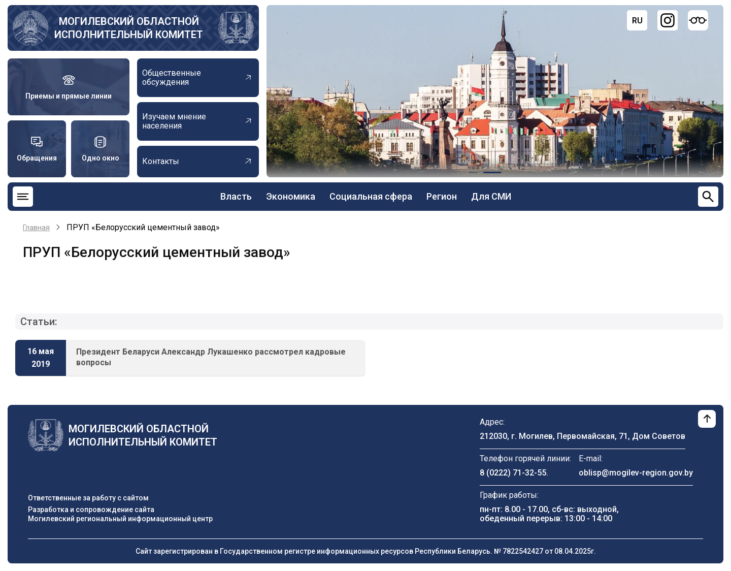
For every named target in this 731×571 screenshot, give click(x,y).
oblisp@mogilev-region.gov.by (636, 473)
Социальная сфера (370, 196)
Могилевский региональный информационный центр (120, 519)
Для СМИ (491, 196)
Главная (36, 228)
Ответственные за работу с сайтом (88, 498)
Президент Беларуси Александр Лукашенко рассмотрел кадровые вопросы (211, 357)
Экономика (290, 196)
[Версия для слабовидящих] (698, 20)
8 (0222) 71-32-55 (513, 473)
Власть (236, 196)
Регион (441, 196)
